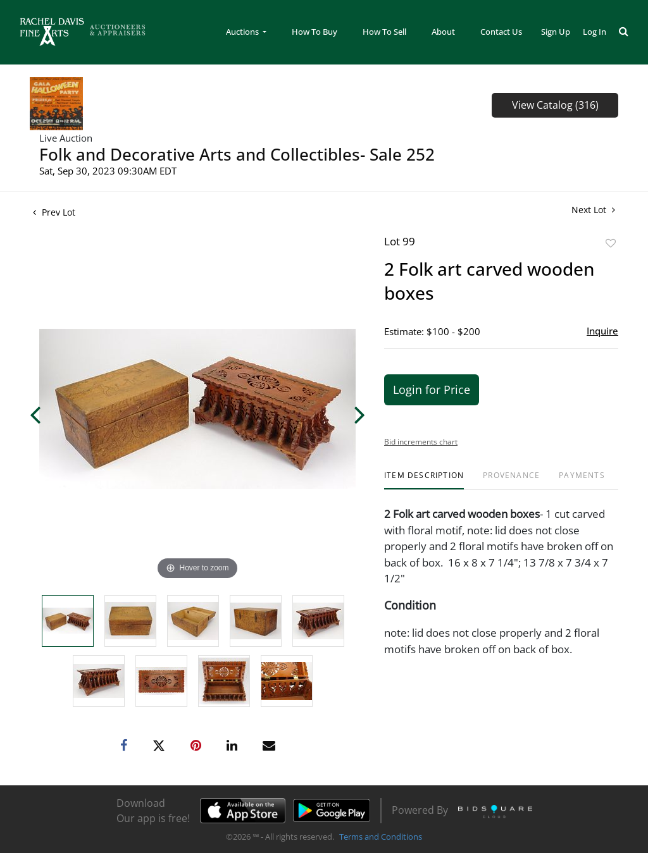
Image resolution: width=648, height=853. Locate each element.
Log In (594, 31)
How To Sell (384, 31)
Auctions (243, 31)
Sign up (555, 31)
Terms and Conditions (380, 836)
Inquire (602, 330)
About (443, 31)
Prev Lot (54, 212)
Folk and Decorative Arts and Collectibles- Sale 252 (237, 154)
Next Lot (593, 209)
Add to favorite (610, 243)
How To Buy (314, 31)
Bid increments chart (421, 441)
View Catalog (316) (555, 105)
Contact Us (501, 31)
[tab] (424, 480)
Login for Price (431, 389)
